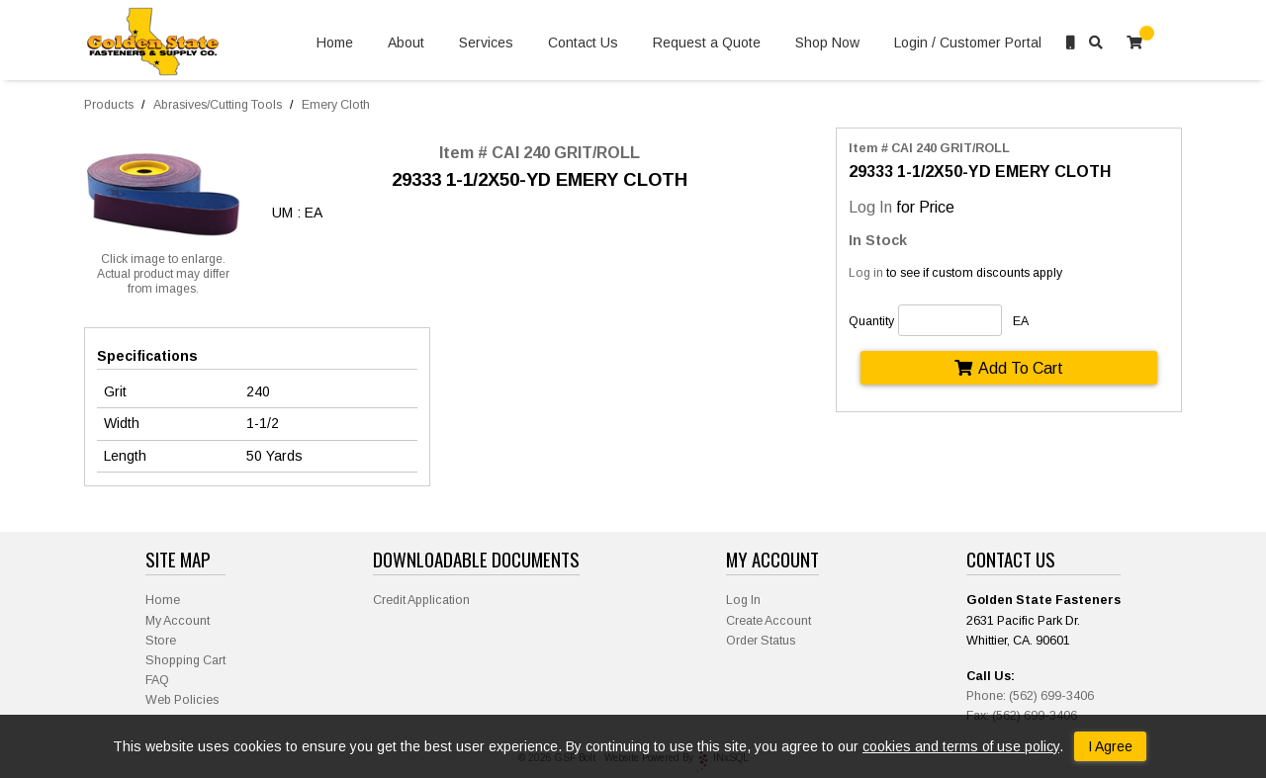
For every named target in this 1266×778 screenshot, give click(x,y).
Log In (870, 207)
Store (160, 641)
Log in (866, 273)
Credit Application (421, 600)
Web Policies (182, 700)
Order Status (760, 641)
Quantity (871, 321)
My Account (177, 621)
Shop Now (827, 43)
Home (334, 43)
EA (1021, 321)
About (406, 43)
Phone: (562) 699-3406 (1030, 696)
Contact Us (583, 43)
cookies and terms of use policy (960, 746)
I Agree (1110, 746)
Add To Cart (1008, 368)
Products (109, 105)
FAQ (157, 680)
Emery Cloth (336, 105)
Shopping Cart (185, 660)
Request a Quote (707, 43)
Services (486, 43)
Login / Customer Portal (967, 43)
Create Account (768, 621)
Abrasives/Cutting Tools (217, 105)
